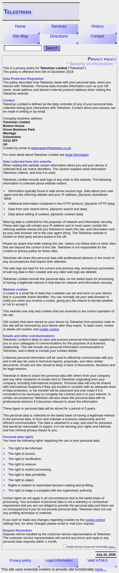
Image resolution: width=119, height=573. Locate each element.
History (97, 26)
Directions (59, 36)
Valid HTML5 (97, 560)
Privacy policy (20, 560)
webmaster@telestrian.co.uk (51, 148)
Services (58, 26)
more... (112, 547)
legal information (77, 155)
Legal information (58, 560)
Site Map (20, 36)
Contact (97, 36)
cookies (22, 289)
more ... (101, 569)
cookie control (49, 329)
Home (20, 26)
